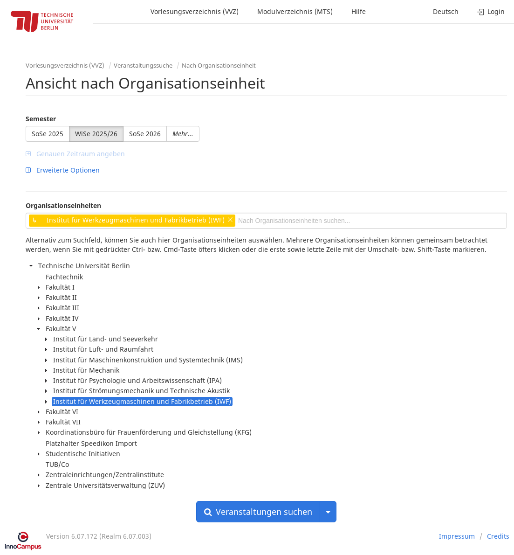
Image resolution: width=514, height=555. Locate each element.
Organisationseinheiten (63, 205)
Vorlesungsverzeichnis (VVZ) (195, 11)
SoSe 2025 (47, 133)
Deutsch (446, 11)
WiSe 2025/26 (96, 133)
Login (491, 11)
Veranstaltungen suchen (258, 511)
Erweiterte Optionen (63, 170)
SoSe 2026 (145, 133)
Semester (41, 118)
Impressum (457, 536)
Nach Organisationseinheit (219, 65)
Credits (498, 536)
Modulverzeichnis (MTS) (295, 11)
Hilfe (358, 11)
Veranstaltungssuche (143, 65)
